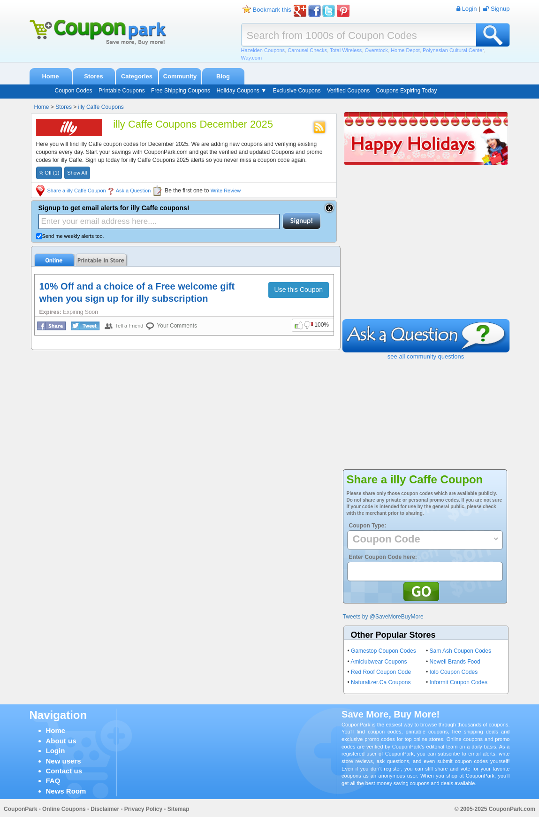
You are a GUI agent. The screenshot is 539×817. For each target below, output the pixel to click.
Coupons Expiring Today (406, 90)
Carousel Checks (307, 50)
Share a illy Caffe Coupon (76, 190)
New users (63, 761)
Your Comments (177, 325)
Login (55, 751)
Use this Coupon (298, 289)
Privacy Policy (143, 809)
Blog (223, 76)
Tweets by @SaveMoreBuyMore (383, 616)
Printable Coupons (122, 90)
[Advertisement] (426, 248)
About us (61, 741)
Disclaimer (105, 809)
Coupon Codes (73, 90)
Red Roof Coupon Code (381, 672)
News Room (66, 791)
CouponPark (20, 809)
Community (180, 76)
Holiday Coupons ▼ (241, 90)
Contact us (64, 771)
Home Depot (405, 50)
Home (50, 76)
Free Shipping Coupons (180, 90)
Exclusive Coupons (296, 90)
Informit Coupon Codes (458, 682)
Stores (93, 76)
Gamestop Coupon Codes (383, 651)
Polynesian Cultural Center (453, 50)
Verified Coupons (348, 90)
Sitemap (178, 809)
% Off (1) (49, 173)
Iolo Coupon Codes (454, 672)
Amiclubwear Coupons (378, 661)
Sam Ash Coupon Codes (460, 651)
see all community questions (425, 356)
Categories (136, 76)
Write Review (226, 190)
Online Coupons (64, 809)
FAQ (53, 781)
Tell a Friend (129, 325)
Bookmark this (272, 9)
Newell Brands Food (455, 661)
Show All (77, 173)
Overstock (376, 50)
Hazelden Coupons (263, 50)
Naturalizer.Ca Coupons (380, 682)
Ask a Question (133, 190)
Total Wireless (346, 50)
